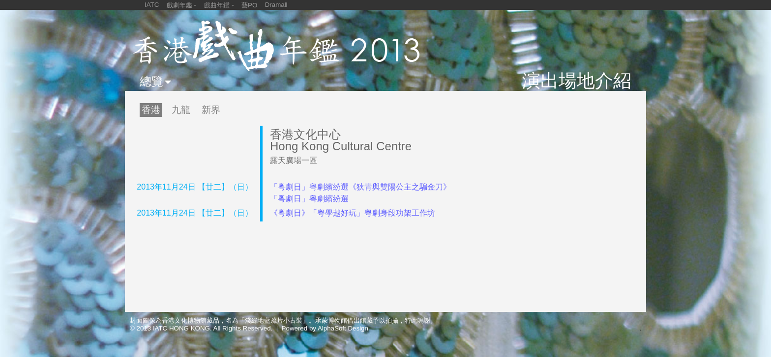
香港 (151, 110)
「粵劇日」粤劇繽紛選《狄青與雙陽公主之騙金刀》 (360, 187)
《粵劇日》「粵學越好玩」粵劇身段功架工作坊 (352, 213)
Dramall (276, 4)
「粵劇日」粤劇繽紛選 (309, 198)
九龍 (181, 110)
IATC (152, 4)
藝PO (249, 5)
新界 (211, 110)
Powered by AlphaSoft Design (325, 328)
